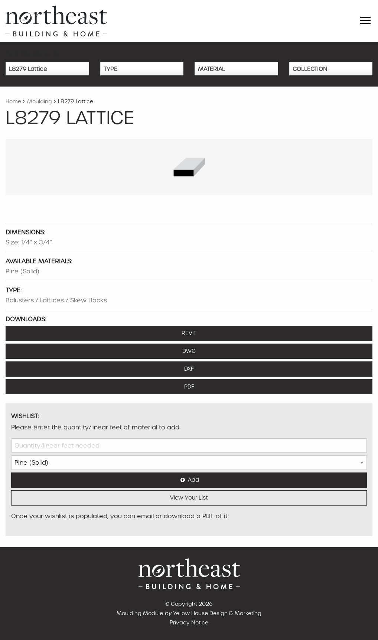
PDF (189, 386)
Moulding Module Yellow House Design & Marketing (189, 613)
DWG (189, 351)
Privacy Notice (189, 622)
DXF (189, 369)
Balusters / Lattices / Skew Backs (56, 300)
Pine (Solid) (22, 271)
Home (13, 101)
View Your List (189, 497)
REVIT (189, 333)
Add (189, 480)
